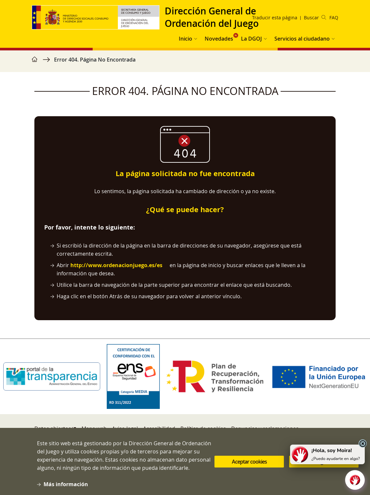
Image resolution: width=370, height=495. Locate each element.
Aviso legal (125, 428)
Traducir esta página (274, 17)
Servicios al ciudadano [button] (302, 38)
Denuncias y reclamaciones (265, 428)
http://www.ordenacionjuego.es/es (116, 265)
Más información (66, 485)
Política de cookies (203, 428)
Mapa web (94, 428)
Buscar (315, 17)
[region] (185, 63)
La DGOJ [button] (251, 38)
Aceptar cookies (249, 462)
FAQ (333, 17)
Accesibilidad (159, 428)
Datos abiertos (52, 428)
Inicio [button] (185, 38)
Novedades (219, 38)
